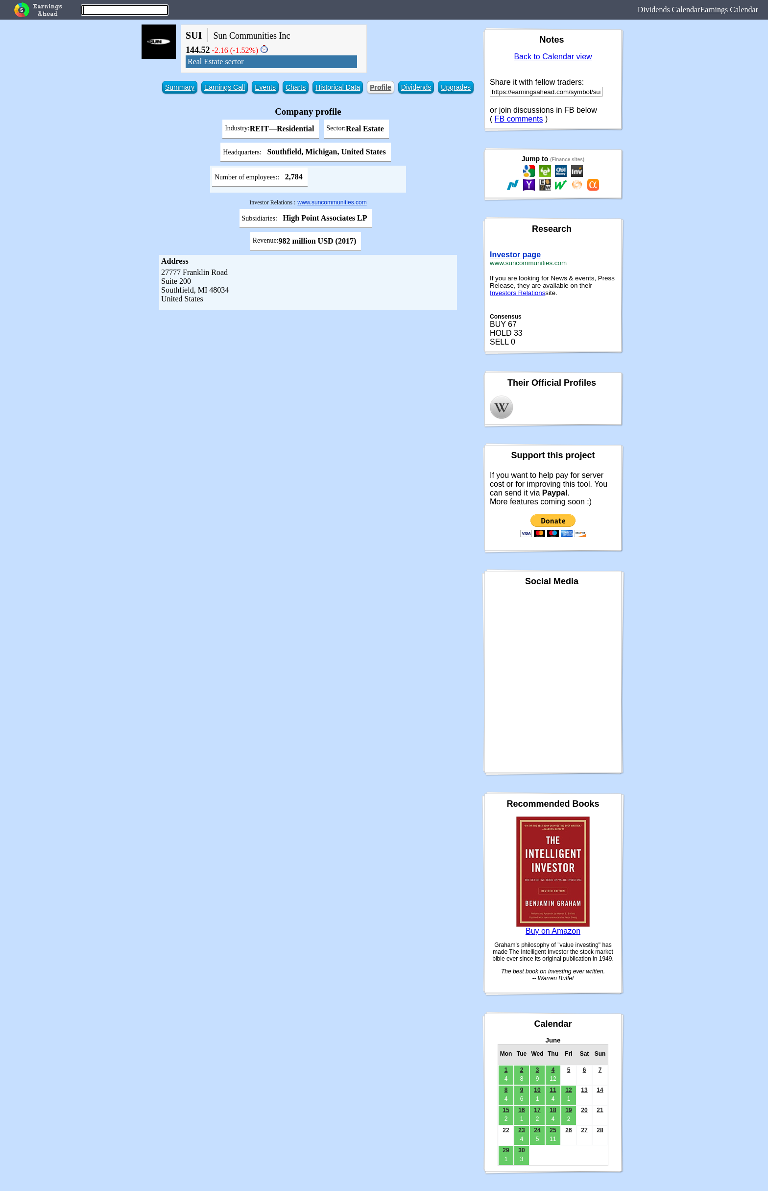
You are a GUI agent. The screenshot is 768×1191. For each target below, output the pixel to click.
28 (600, 1130)
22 (506, 1130)
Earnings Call (224, 87)
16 (521, 1110)
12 (568, 1090)
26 (568, 1130)
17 (537, 1110)
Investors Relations (517, 293)
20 (584, 1110)
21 (600, 1110)
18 (553, 1110)
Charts (296, 87)
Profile (380, 87)
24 (537, 1130)
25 (553, 1130)
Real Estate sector (216, 61)
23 (521, 1130)
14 (600, 1090)
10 (537, 1090)
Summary (179, 87)
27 (584, 1130)
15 (506, 1110)
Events (265, 87)
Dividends (416, 87)
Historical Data (337, 87)
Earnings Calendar (729, 9)
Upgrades (456, 87)
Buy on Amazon (553, 931)
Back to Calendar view (553, 56)
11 (553, 1090)
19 (568, 1110)
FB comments (519, 119)
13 (584, 1090)
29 (506, 1150)
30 (521, 1150)
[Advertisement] (308, 383)
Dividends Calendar (669, 9)
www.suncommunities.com (331, 202)
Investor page (515, 254)
